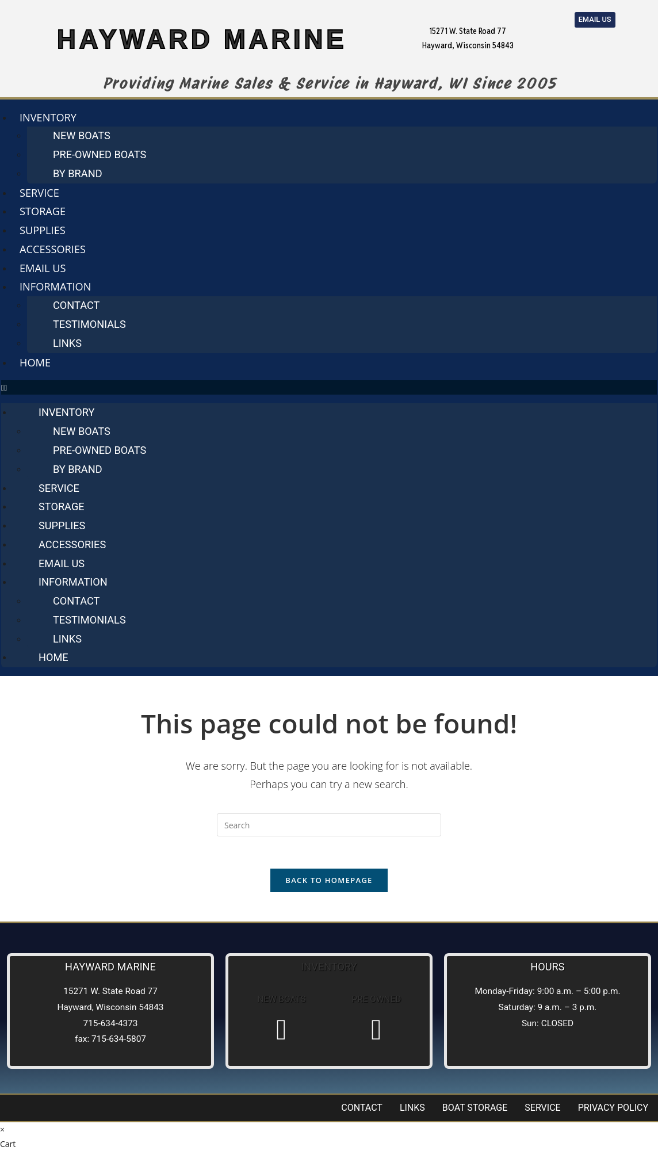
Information (55, 286)
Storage (43, 211)
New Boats (81, 135)
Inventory (48, 117)
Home (35, 362)
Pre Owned (376, 1002)
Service (39, 193)
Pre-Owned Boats (99, 154)
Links (67, 343)
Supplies (43, 230)
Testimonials (89, 324)
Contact (76, 305)
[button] (329, 387)
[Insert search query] (329, 824)
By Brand (77, 173)
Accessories (53, 249)
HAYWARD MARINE (202, 37)
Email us (43, 268)
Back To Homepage (328, 883)
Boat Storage (474, 1110)
